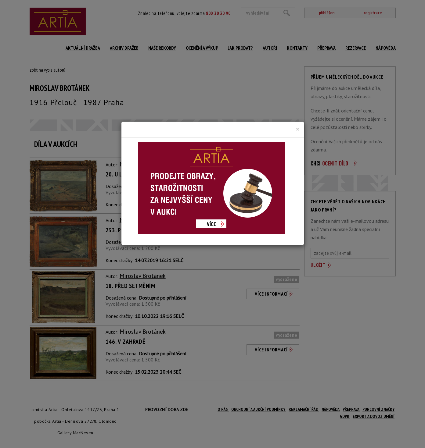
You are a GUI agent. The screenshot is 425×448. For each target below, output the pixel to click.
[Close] (297, 129)
